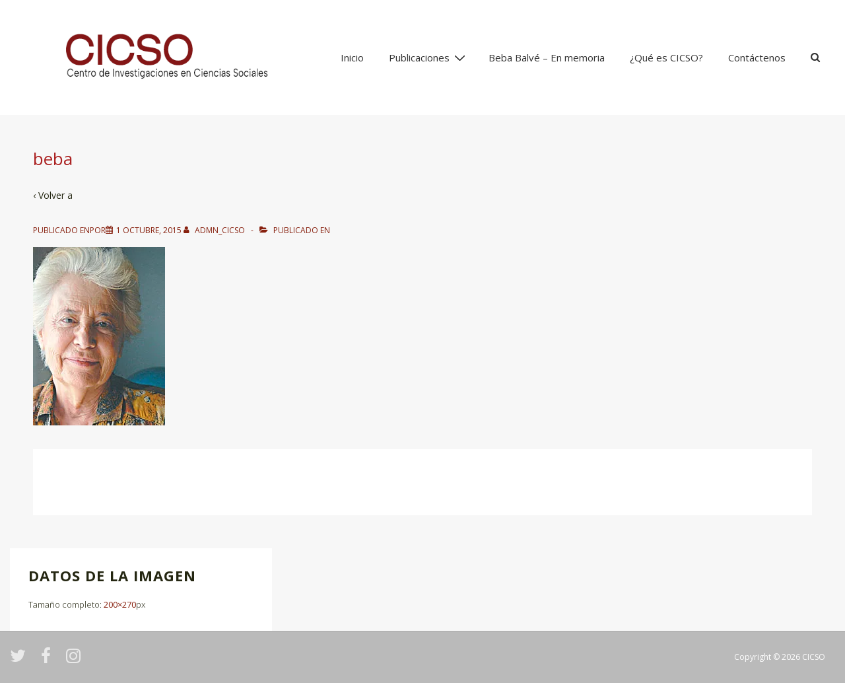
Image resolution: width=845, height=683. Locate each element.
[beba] (149, 230)
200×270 (120, 604)
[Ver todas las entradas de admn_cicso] (215, 230)
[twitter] (20, 660)
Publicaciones (429, 56)
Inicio (352, 57)
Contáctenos (757, 57)
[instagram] (75, 660)
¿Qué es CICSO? (666, 57)
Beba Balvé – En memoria (547, 57)
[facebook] (48, 660)
